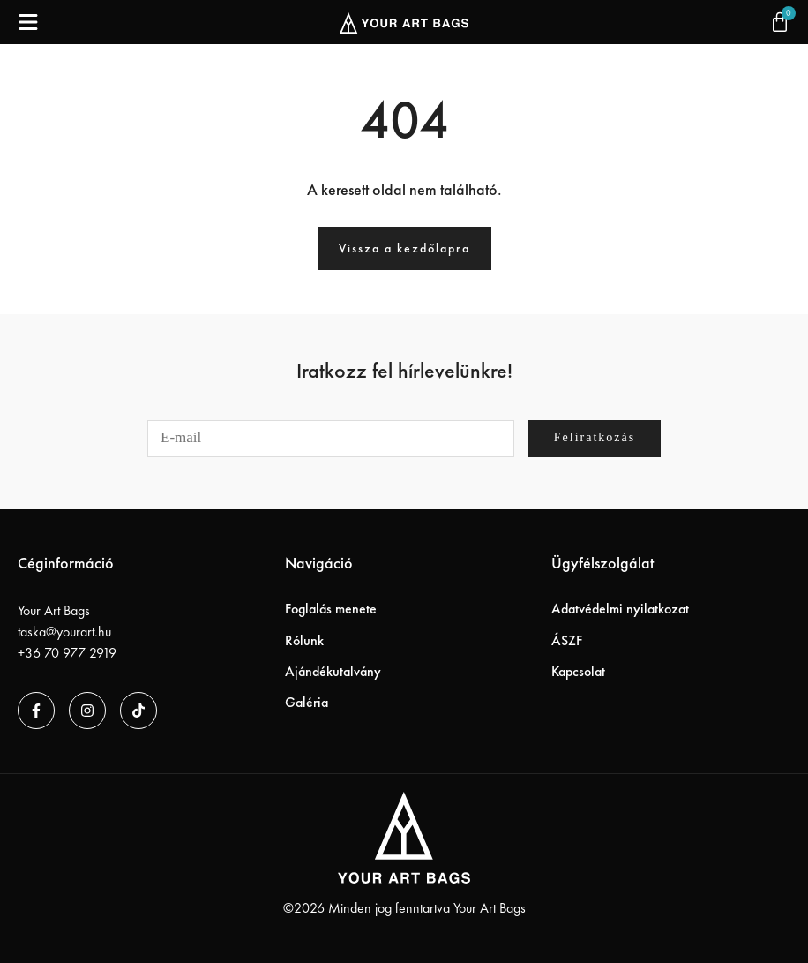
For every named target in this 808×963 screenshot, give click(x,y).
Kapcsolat (578, 671)
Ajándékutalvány (333, 671)
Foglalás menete (331, 608)
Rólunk (304, 640)
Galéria (306, 702)
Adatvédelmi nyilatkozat (620, 608)
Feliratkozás (594, 437)
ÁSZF (566, 640)
